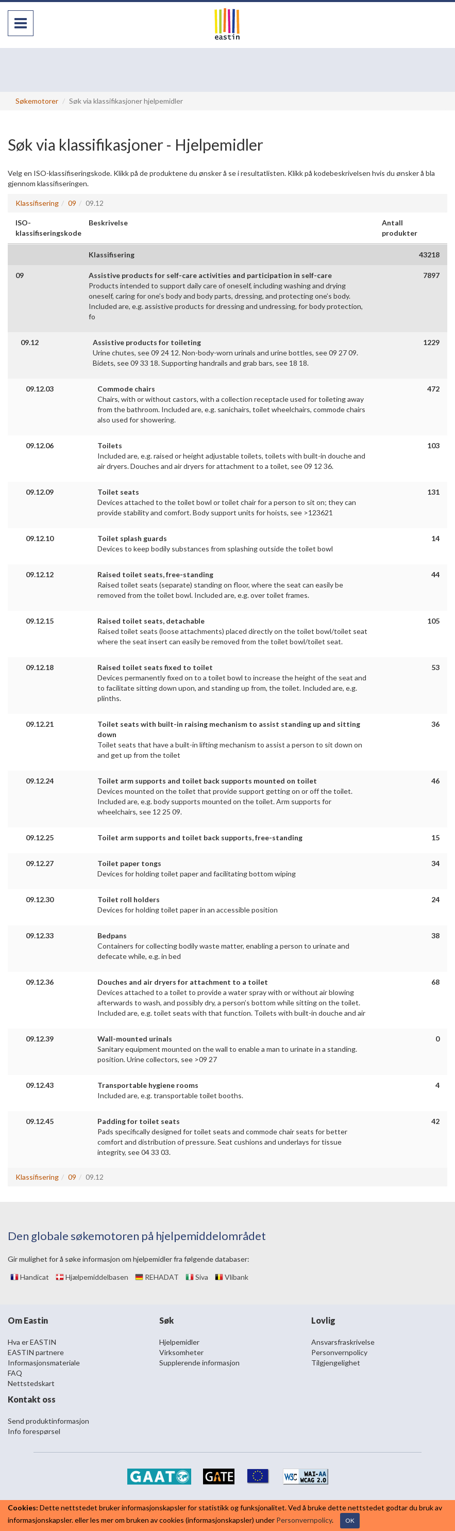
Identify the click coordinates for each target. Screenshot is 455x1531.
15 (435, 837)
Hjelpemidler (179, 1342)
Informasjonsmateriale (44, 1362)
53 (435, 667)
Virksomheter (181, 1352)
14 (435, 538)
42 (435, 1121)
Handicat (29, 1277)
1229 (431, 342)
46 (435, 780)
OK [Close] (350, 1520)
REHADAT (157, 1277)
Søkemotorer (36, 100)
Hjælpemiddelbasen (92, 1277)
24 (435, 899)
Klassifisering (37, 203)
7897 (431, 275)
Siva (197, 1277)
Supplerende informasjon (199, 1362)
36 (435, 724)
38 (435, 935)
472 (433, 388)
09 (72, 203)
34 (435, 863)
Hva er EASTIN (32, 1342)
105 (433, 620)
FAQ (15, 1373)
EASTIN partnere (36, 1352)
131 (433, 491)
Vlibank (231, 1277)
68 (435, 982)
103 (433, 445)
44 (435, 574)
